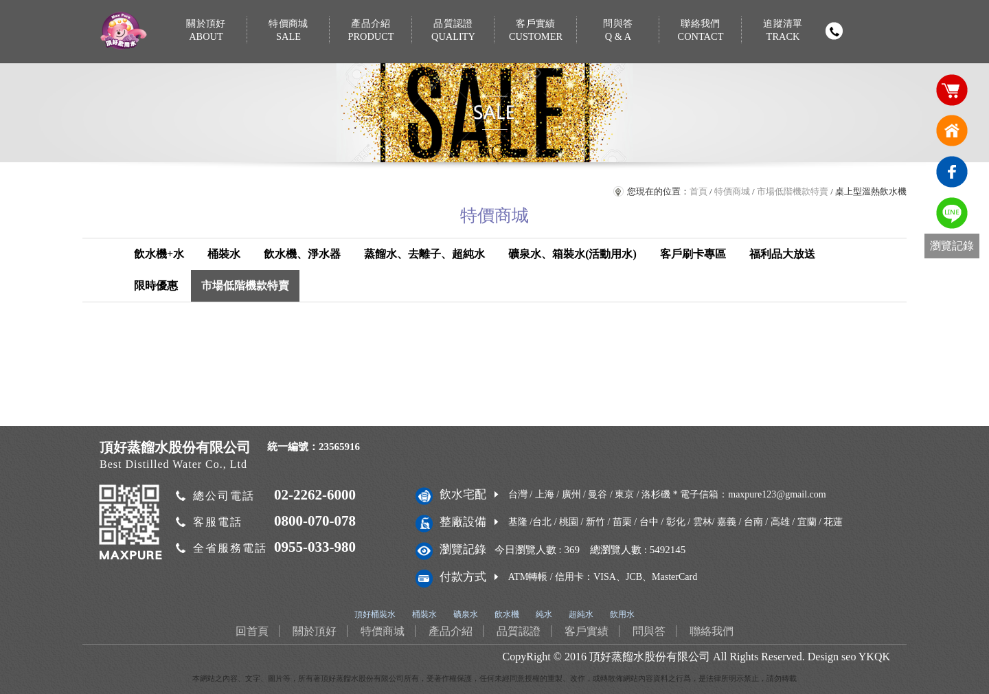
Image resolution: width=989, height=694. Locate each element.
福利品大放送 (782, 254)
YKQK (874, 656)
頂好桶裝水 (375, 614)
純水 (544, 614)
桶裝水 (223, 254)
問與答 (618, 30)
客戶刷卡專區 (693, 254)
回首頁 (951, 130)
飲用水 (622, 614)
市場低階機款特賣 (792, 191)
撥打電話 (833, 31)
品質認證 (453, 30)
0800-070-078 (315, 521)
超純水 (581, 614)
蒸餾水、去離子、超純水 (424, 254)
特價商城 (288, 30)
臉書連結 (951, 171)
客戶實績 (536, 30)
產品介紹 (371, 30)
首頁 (698, 191)
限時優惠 (156, 285)
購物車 (951, 89)
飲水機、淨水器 (302, 254)
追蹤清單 (783, 30)
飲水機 (506, 614)
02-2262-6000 (315, 494)
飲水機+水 (159, 254)
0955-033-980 (315, 547)
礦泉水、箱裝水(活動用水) (572, 254)
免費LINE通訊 (951, 213)
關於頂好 (206, 30)
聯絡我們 (701, 30)
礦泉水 (465, 614)
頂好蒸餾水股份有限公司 (649, 656)
